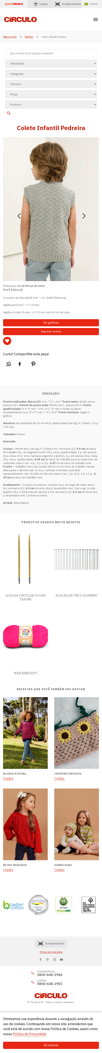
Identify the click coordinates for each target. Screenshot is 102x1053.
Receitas (29, 37)
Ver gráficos (51, 323)
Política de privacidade (51, 952)
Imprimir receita (51, 331)
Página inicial (10, 37)
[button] (19, 214)
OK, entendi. (51, 1045)
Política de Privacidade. (30, 1034)
